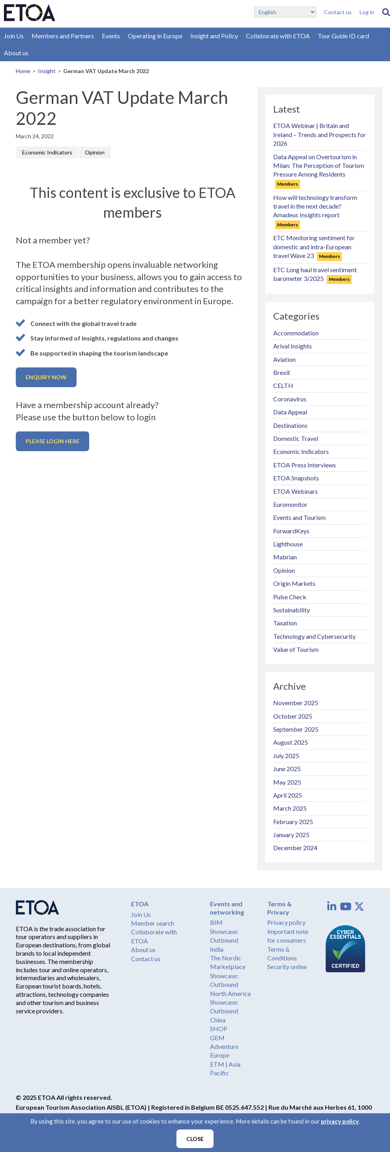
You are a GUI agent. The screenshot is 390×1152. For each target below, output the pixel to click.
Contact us (338, 12)
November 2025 (295, 702)
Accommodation (296, 333)
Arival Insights (292, 346)
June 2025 (287, 768)
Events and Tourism (299, 517)
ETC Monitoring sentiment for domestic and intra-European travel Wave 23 (314, 246)
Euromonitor (290, 504)
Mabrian (285, 557)
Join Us (14, 36)
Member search (152, 923)
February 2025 (293, 821)
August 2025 (290, 742)
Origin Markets (294, 583)
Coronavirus (289, 399)
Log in (367, 12)
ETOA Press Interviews (304, 465)
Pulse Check (289, 596)
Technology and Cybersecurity (314, 636)
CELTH (283, 385)
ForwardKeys (291, 531)
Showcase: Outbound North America (230, 984)
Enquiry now (46, 377)
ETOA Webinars (295, 491)
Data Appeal (290, 412)
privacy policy (340, 1122)
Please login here (52, 441)
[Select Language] (285, 12)
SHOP (218, 1028)
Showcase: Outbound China (224, 1011)
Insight (47, 71)
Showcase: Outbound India (224, 940)
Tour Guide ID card (343, 36)
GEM (217, 1037)
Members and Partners (63, 36)
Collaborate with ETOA (278, 36)
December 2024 (295, 847)
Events (111, 36)
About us (16, 52)
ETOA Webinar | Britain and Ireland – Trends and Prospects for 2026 (319, 134)
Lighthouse (288, 544)
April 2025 (287, 795)
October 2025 (292, 716)
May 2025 (287, 782)
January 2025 (291, 834)
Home (23, 71)
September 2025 (296, 729)
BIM (216, 922)
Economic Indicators (47, 152)
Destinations (290, 425)
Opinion (95, 152)
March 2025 (290, 808)
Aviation (284, 359)
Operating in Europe (155, 36)
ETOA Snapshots (296, 478)
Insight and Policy (214, 36)
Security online (287, 966)
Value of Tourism (296, 649)
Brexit (281, 372)
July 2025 (286, 755)
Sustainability (291, 610)
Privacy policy (286, 922)
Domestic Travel (295, 438)
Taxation (285, 623)
